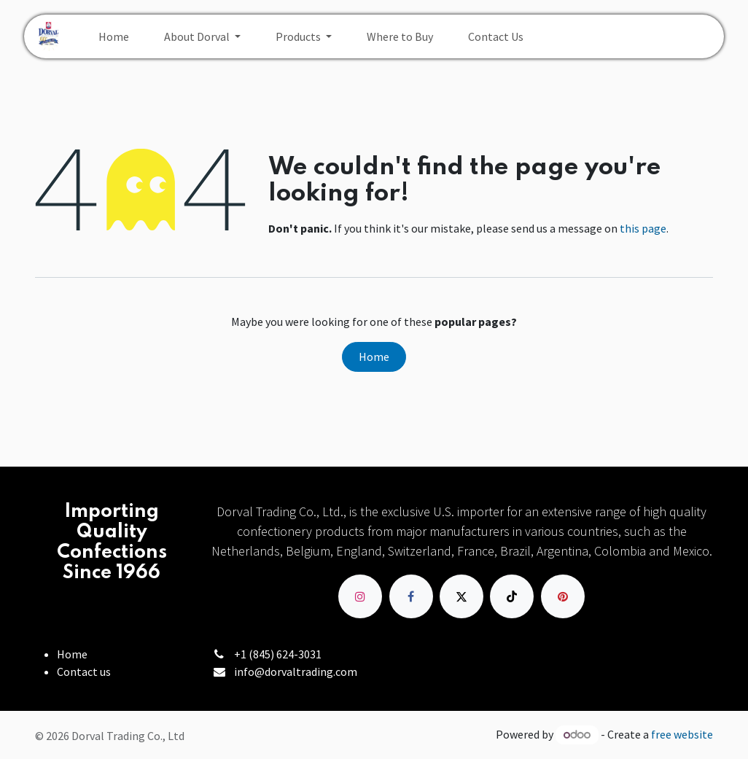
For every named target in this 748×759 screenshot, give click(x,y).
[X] (461, 596)
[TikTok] (512, 596)
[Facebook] (411, 596)
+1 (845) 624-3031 (278, 654)
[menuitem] (114, 36)
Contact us (84, 671)
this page (643, 228)
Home (374, 356)
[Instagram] (360, 596)
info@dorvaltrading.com (295, 671)
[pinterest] (563, 596)
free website (682, 734)
